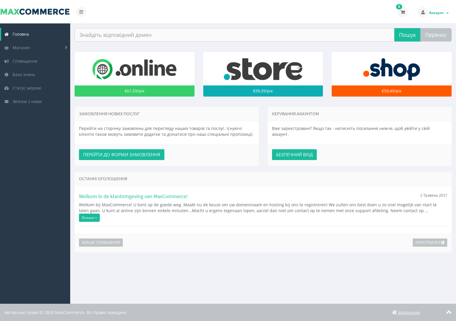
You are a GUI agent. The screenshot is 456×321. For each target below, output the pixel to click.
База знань (19, 74)
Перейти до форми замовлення (121, 154)
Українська (406, 312)
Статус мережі (22, 88)
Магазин (17, 47)
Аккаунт (439, 12)
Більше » (89, 217)
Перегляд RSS (430, 242)
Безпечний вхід (294, 154)
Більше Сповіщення (101, 242)
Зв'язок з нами (23, 101)
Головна (16, 34)
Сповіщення (20, 61)
